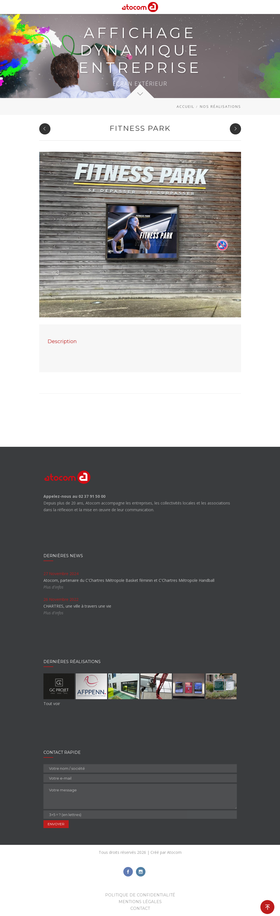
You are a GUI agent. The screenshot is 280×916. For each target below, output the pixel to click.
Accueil (185, 106)
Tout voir (51, 703)
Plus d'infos (53, 587)
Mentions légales (140, 901)
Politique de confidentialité (140, 895)
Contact (140, 908)
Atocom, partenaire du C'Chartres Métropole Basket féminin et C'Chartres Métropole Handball (128, 580)
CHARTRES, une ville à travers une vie (77, 606)
